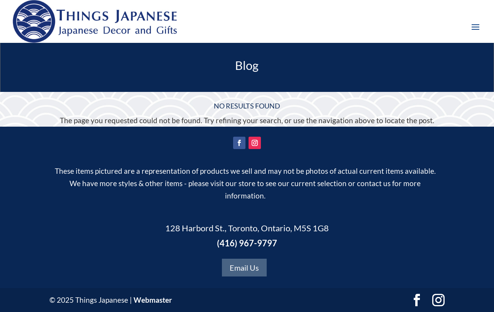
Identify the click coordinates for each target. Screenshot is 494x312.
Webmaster (153, 299)
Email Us (244, 267)
